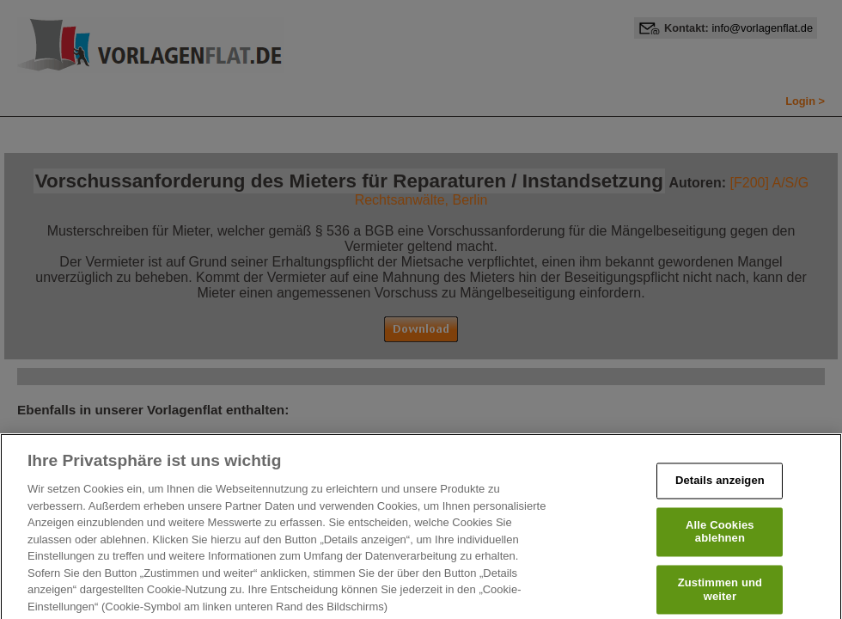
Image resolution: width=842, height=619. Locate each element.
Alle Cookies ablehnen (720, 542)
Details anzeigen (720, 491)
